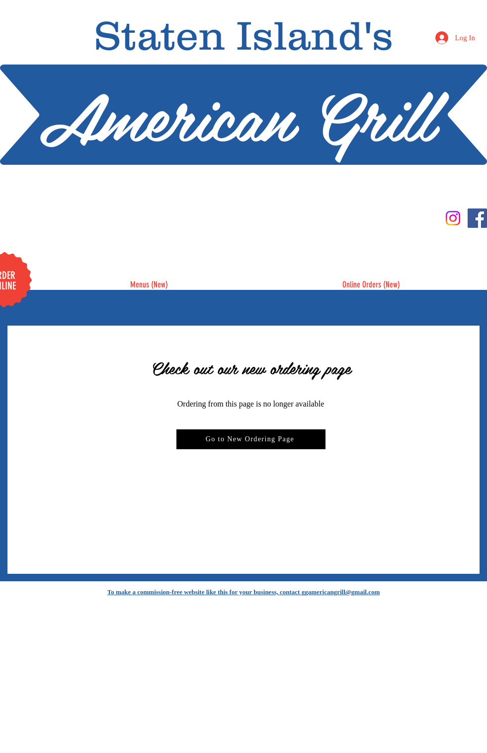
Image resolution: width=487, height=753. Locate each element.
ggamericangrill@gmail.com (341, 592)
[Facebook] (477, 218)
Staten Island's (243, 35)
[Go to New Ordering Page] (250, 439)
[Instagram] (453, 218)
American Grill (236, 114)
